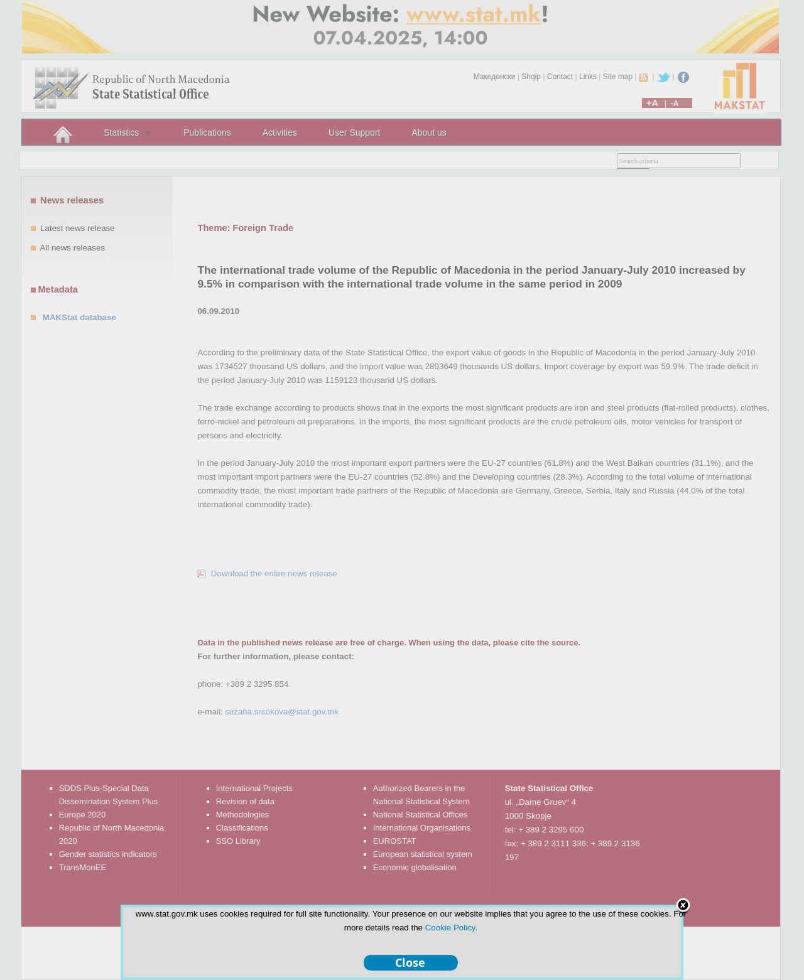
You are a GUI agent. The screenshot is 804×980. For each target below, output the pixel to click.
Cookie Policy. (451, 927)
